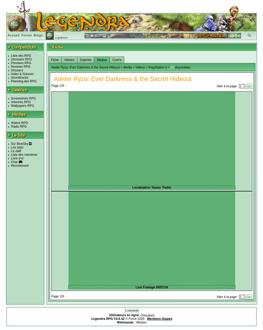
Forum (26, 35)
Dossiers (17, 70)
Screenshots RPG (23, 98)
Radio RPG (19, 126)
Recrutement (20, 165)
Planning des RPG (24, 81)
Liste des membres (24, 155)
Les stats (17, 147)
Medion (141, 322)
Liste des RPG (21, 56)
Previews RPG (21, 63)
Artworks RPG (21, 102)
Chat (14, 162)
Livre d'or (17, 158)
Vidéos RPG (19, 123)
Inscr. (65, 37)
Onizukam (148, 315)
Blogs (38, 35)
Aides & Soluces (22, 74)
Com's (116, 60)
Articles (69, 60)
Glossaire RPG (21, 59)
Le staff (16, 151)
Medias (102, 60)
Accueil (14, 35)
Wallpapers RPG (22, 106)
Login (58, 37)
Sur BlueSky (21, 144)
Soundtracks (19, 77)
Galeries (86, 60)
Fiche (55, 60)
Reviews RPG (20, 67)
